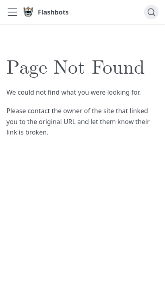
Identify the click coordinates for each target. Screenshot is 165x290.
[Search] (151, 12)
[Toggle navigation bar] (12, 12)
